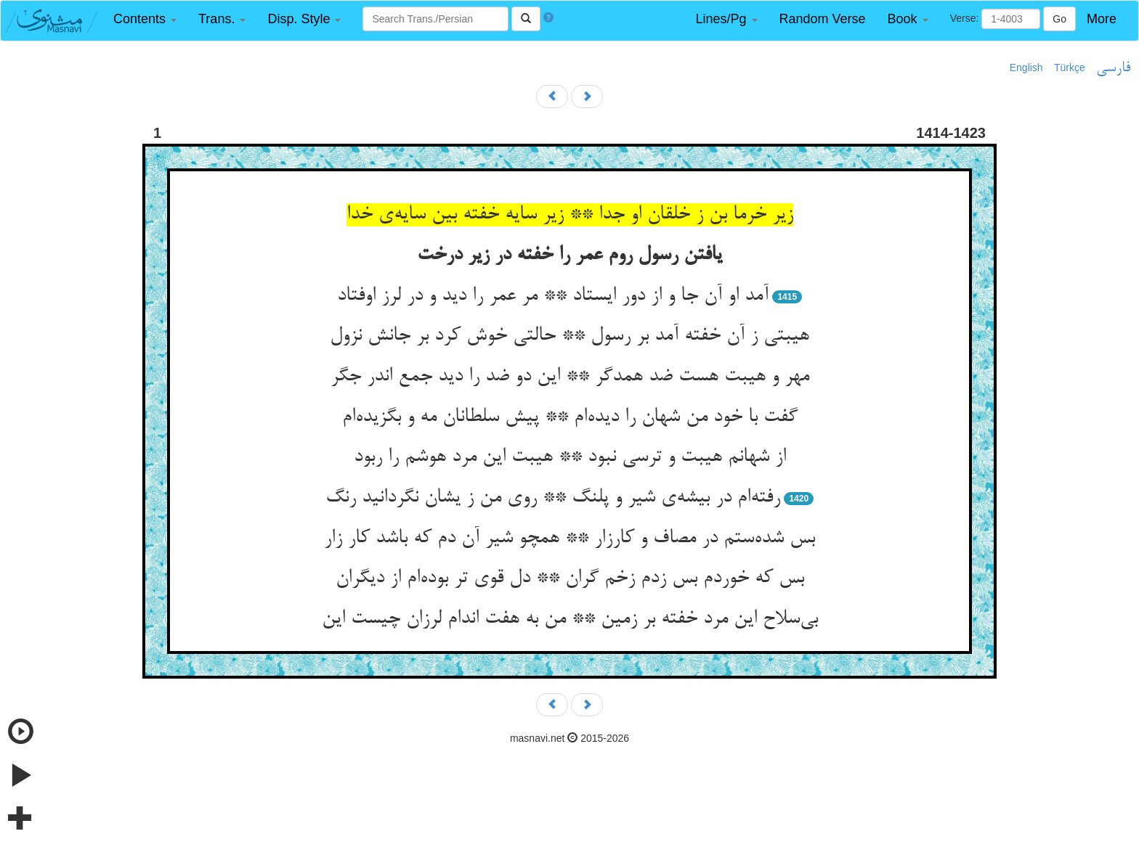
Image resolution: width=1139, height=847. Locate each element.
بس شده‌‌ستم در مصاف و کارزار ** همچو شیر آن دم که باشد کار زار (569, 538)
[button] (144, 19)
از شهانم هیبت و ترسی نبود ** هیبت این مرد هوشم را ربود (570, 457)
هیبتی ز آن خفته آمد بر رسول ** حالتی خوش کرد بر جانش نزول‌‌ (569, 336)
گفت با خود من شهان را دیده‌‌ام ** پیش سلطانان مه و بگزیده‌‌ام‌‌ (570, 417)
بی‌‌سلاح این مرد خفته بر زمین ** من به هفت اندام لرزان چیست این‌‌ (570, 619)
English (1026, 67)
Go (1059, 19)
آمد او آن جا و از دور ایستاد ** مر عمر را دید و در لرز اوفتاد (553, 296)
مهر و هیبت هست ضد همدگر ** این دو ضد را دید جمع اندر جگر (570, 376)
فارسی (1113, 68)
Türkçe (1069, 67)
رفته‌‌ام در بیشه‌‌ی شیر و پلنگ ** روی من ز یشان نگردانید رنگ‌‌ (552, 498)
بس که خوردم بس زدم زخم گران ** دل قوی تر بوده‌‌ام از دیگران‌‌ (570, 578)
